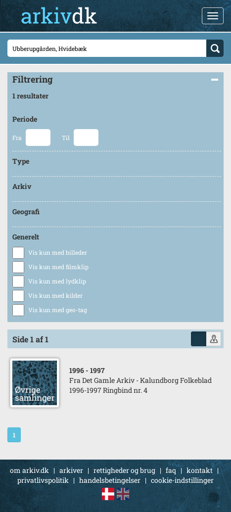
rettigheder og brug (124, 470)
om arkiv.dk (29, 470)
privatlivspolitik (43, 480)
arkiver (71, 470)
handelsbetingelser (109, 480)
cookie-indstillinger (182, 480)
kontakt (199, 470)
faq (171, 470)
